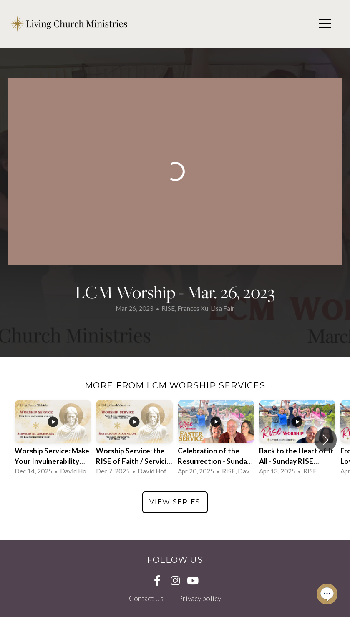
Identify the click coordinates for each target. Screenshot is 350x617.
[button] (325, 440)
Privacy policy (199, 598)
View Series (174, 502)
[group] (53, 439)
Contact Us (146, 598)
